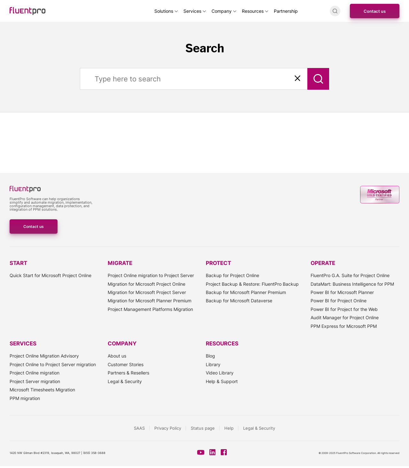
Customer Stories (125, 364)
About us (117, 356)
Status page (203, 428)
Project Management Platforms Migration (150, 309)
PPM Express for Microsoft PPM (344, 326)
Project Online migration (34, 372)
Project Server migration (35, 381)
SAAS (139, 428)
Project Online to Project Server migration (53, 364)
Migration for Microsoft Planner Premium (149, 300)
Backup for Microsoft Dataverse (239, 300)
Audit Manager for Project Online (345, 317)
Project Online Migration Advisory (44, 356)
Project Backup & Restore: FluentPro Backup (252, 284)
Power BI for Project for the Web (344, 309)
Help (229, 428)
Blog (210, 356)
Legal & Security (125, 381)
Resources (253, 11)
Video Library (220, 372)
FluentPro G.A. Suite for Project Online (350, 275)
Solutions (163, 11)
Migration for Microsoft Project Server (147, 292)
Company (222, 11)
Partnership (286, 11)
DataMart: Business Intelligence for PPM (352, 284)
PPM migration (25, 398)
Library (213, 364)
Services (192, 11)
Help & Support (222, 381)
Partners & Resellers (128, 372)
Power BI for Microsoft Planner (342, 292)
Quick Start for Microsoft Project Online (50, 275)
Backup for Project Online (232, 275)
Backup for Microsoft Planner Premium (246, 292)
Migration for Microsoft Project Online (146, 284)
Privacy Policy (167, 428)
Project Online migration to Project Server (151, 275)
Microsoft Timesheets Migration (42, 389)
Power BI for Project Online (339, 300)
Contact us (375, 11)
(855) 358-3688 (94, 453)
